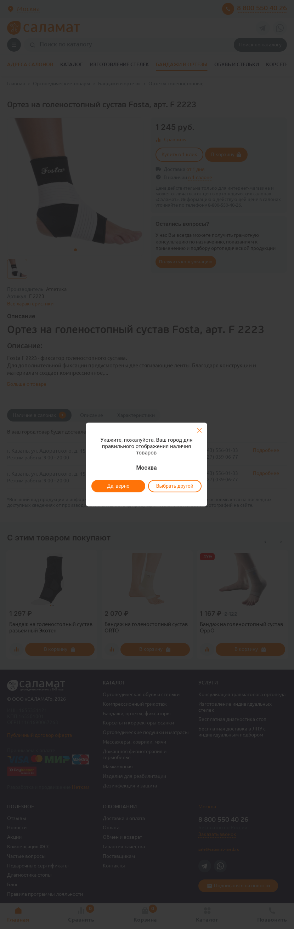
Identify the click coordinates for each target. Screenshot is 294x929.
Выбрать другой (174, 486)
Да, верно (118, 486)
